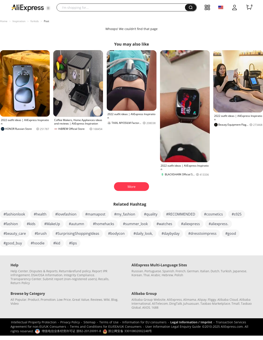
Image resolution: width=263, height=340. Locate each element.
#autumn (76, 223)
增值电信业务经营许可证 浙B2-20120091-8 (71, 331)
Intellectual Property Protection (34, 322)
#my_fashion (124, 214)
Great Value (80, 299)
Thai (146, 275)
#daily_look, (143, 233)
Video (15, 303)
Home (3, 21)
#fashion (11, 223)
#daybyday (170, 233)
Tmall (235, 303)
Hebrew (167, 275)
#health (40, 214)
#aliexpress (190, 223)
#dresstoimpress (202, 233)
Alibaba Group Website (148, 299)
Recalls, (103, 279)
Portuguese (152, 271)
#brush (41, 233)
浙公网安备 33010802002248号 (127, 331)
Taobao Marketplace (215, 303)
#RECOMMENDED (180, 214)
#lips (73, 243)
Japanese (239, 271)
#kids (31, 223)
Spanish (168, 271)
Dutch (215, 271)
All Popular (19, 299)
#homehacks (103, 223)
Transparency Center (26, 279)
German (193, 271)
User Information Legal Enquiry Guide (173, 326)
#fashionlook (14, 214)
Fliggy (212, 299)
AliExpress (174, 299)
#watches (164, 223)
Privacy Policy (70, 322)
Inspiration (18, 21)
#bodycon (116, 233)
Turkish (226, 271)
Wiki (107, 299)
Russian (137, 271)
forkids (34, 21)
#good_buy (13, 243)
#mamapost (95, 214)
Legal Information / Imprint (191, 322)
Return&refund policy (75, 271)
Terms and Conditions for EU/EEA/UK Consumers (106, 326)
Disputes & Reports (43, 271)
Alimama (189, 299)
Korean (137, 275)
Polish (178, 275)
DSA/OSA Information (46, 275)
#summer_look (135, 223)
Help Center (19, 271)
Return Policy (20, 283)
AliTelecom (160, 303)
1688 (154, 307)
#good (230, 233)
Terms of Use (109, 322)
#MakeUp (52, 223)
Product (33, 299)
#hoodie (37, 243)
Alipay (201, 299)
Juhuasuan (191, 303)
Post (46, 21)
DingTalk (175, 303)
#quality (150, 214)
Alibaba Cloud (227, 299)
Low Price (64, 299)
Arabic (155, 275)
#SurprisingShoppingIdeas (77, 233)
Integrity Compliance (79, 275)
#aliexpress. (218, 223)
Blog (114, 299)
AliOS (146, 307)
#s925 (237, 214)
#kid (56, 243)
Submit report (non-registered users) (70, 279)
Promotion (48, 299)
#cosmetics (213, 214)
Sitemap (90, 322)
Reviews (96, 299)
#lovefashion (65, 214)
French (181, 271)
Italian (204, 271)
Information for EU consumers (144, 322)
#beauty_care (15, 233)
